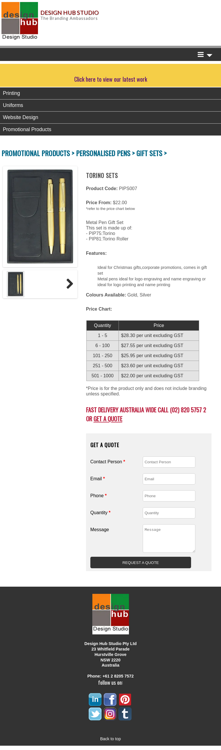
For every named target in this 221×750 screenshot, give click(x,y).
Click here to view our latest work (110, 79)
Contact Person (107, 461)
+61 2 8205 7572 (118, 680)
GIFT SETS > (151, 153)
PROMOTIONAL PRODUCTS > (38, 153)
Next (67, 284)
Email (97, 478)
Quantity (100, 512)
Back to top (110, 743)
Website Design (20, 117)
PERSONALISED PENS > (106, 153)
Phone (98, 495)
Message (99, 529)
